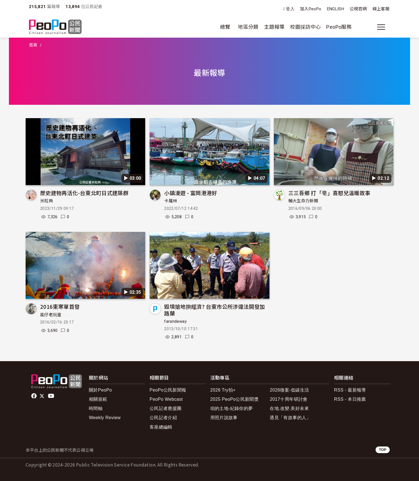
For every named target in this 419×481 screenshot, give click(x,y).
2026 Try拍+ (223, 390)
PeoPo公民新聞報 (168, 390)
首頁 (33, 45)
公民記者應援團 (166, 408)
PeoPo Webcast (166, 399)
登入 (290, 9)
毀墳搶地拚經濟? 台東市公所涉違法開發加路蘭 (214, 310)
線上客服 (380, 8)
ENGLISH (335, 8)
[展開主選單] (381, 27)
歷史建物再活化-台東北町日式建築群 (84, 192)
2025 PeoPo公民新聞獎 (234, 399)
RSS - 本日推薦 (350, 399)
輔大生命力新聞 (303, 200)
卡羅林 (170, 200)
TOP (382, 450)
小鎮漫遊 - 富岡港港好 (190, 192)
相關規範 (98, 399)
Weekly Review (105, 417)
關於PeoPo (100, 390)
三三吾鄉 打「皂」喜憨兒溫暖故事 (329, 192)
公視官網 (358, 8)
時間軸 (96, 408)
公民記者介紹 (163, 417)
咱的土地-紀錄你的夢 (231, 408)
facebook (34, 396)
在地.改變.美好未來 (289, 408)
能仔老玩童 (51, 314)
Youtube (51, 396)
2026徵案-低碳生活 (289, 390)
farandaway (175, 321)
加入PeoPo (310, 8)
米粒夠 (46, 200)
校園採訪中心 (305, 27)
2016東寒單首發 (60, 306)
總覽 (225, 27)
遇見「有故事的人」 (290, 417)
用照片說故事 (224, 417)
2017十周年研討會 (288, 399)
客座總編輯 (161, 427)
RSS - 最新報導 (350, 390)
